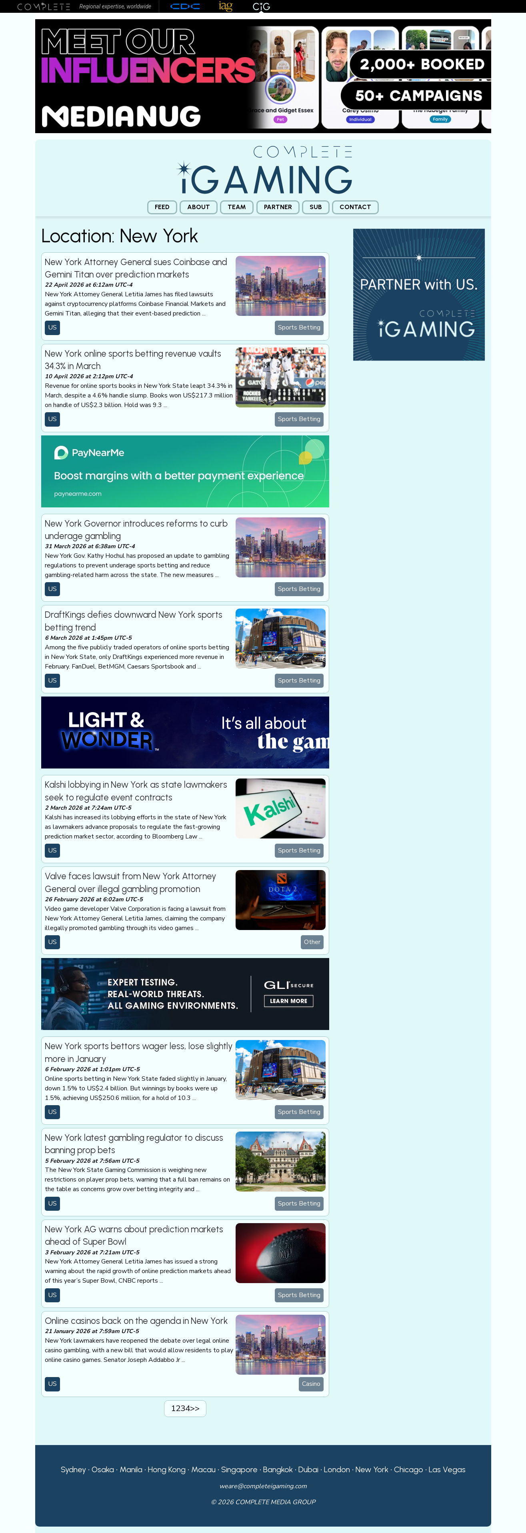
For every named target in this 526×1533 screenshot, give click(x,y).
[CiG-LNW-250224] (185, 732)
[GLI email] (185, 993)
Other (312, 942)
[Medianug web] (263, 75)
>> (195, 1408)
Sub (316, 207)
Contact (355, 207)
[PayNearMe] (185, 470)
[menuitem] (162, 207)
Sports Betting (299, 327)
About (198, 207)
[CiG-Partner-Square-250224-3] (419, 293)
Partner (278, 207)
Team (237, 207)
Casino (311, 1383)
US (52, 327)
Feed (162, 207)
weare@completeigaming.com (263, 1486)
